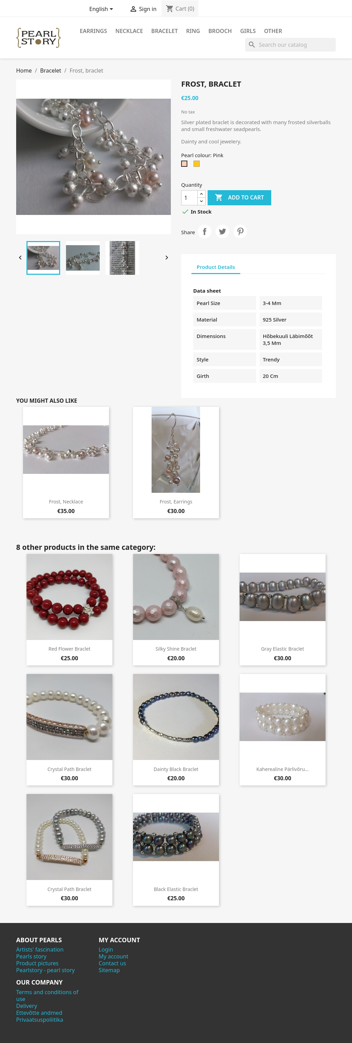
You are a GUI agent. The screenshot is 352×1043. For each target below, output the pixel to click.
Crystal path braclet (69, 769)
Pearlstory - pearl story (45, 970)
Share (204, 231)
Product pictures (37, 963)
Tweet (222, 231)
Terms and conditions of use (47, 995)
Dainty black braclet (176, 769)
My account (113, 956)
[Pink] (185, 165)
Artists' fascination (40, 949)
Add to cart (239, 197)
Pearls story (31, 956)
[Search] (290, 45)
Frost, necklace (66, 501)
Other (273, 31)
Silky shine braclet (175, 648)
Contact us (112, 963)
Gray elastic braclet (282, 648)
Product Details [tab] (216, 266)
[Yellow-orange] (198, 165)
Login (106, 949)
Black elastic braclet (176, 889)
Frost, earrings (176, 501)
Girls (248, 31)
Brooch (220, 31)
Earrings (93, 31)
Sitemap (109, 970)
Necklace (129, 31)
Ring (193, 31)
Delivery (26, 1006)
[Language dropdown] (102, 10)
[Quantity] (189, 197)
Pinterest (240, 231)
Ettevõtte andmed (39, 1013)
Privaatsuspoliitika (39, 1019)
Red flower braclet (69, 648)
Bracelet (164, 31)
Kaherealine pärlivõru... (282, 769)
